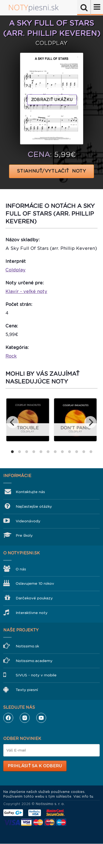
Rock (11, 356)
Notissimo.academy (34, 661)
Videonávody (28, 521)
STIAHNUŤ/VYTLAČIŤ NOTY (51, 171)
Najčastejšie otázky (34, 506)
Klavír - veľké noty (26, 291)
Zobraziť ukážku (52, 99)
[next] (90, 422)
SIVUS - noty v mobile (36, 675)
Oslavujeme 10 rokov (35, 583)
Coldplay (15, 269)
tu (91, 796)
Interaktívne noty (32, 613)
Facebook (8, 718)
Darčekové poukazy (34, 598)
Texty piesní (27, 690)
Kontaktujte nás (30, 492)
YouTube (41, 718)
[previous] (13, 422)
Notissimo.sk (27, 646)
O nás (21, 569)
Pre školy (24, 535)
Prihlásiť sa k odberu (35, 766)
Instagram (25, 718)
